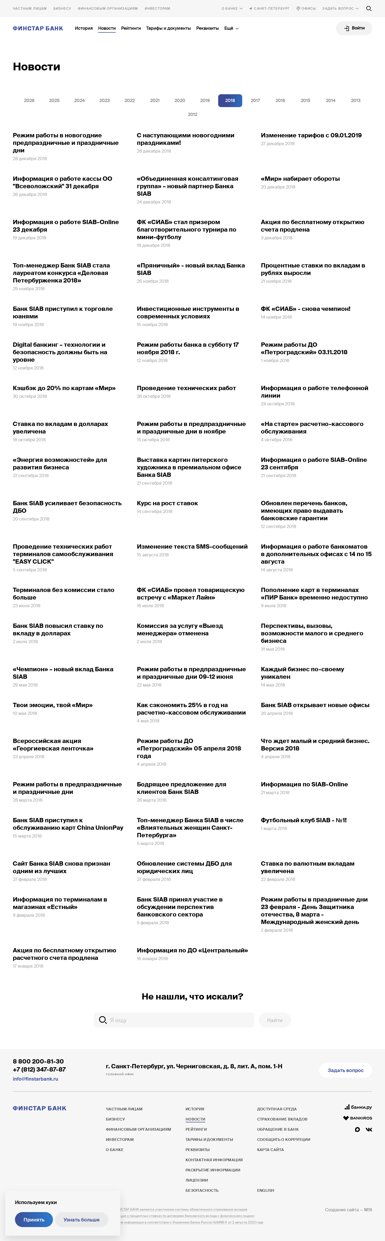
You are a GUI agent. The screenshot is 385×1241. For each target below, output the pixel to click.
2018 (230, 100)
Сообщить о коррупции (283, 1139)
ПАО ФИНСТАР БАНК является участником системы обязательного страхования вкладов (176, 1209)
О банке (230, 8)
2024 (79, 100)
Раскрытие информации (213, 1170)
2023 (104, 100)
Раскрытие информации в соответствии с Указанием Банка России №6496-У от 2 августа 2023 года (184, 1222)
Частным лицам (30, 8)
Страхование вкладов (282, 1119)
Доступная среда (277, 1109)
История (84, 28)
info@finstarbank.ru (35, 1079)
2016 (280, 100)
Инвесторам (158, 8)
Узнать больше (82, 1220)
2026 (29, 100)
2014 (331, 100)
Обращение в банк (278, 1129)
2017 (255, 100)
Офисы (309, 8)
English (265, 1190)
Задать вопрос (338, 8)
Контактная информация (214, 1159)
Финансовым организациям (108, 8)
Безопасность (202, 1190)
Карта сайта (270, 1149)
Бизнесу (62, 8)
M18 (368, 1210)
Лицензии (197, 1180)
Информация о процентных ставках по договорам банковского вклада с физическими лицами (180, 1216)
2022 (130, 100)
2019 (205, 100)
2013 (356, 100)
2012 (192, 114)
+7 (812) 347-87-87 (39, 1069)
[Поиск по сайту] (369, 8)
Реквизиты (207, 28)
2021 (155, 100)
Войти (358, 28)
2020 (180, 100)
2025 (54, 100)
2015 (305, 100)
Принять (34, 1220)
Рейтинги (131, 28)
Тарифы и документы (168, 28)
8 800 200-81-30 (38, 1061)
